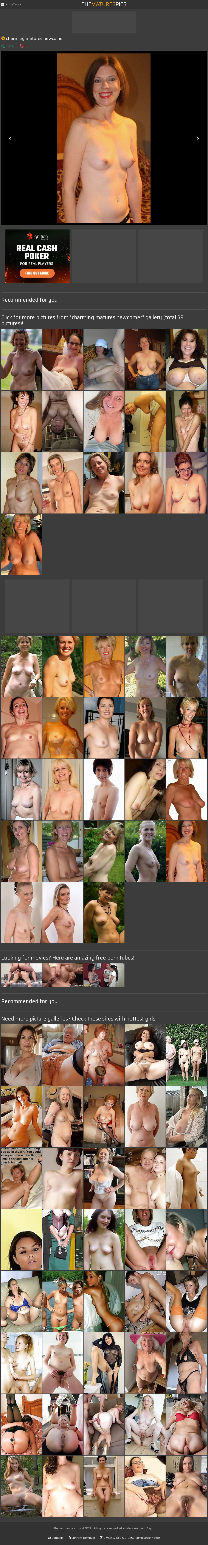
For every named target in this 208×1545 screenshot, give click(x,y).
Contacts (56, 1537)
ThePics (104, 4)
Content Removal (81, 1537)
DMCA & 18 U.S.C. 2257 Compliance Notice (130, 1537)
